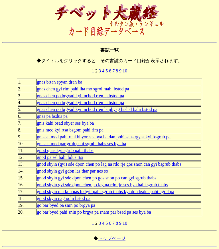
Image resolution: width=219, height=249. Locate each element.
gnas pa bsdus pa (52, 116)
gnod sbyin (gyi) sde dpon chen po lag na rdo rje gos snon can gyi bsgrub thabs (109, 164)
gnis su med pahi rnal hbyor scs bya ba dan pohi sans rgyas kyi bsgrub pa (104, 136)
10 (125, 70)
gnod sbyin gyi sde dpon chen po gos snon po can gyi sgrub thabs (96, 177)
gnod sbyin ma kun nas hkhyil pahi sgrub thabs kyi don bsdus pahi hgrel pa (105, 191)
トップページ (111, 238)
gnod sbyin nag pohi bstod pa (63, 198)
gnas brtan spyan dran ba (59, 82)
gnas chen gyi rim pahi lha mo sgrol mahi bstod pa (83, 88)
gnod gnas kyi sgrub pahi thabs (65, 150)
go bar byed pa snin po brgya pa (66, 205)
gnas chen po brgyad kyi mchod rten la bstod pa (80, 95)
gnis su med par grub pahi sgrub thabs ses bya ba (81, 143)
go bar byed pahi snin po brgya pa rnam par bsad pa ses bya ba (94, 212)
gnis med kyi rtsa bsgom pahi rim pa (70, 129)
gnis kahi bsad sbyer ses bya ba (65, 123)
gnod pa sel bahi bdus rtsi (60, 157)
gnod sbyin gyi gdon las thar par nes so (72, 171)
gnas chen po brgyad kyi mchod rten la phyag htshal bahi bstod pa (97, 109)
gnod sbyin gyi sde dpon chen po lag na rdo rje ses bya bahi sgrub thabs (102, 184)
